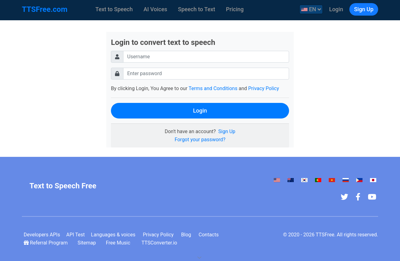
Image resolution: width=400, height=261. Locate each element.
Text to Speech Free (62, 186)
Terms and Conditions (213, 88)
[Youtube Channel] (374, 196)
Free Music (109, 243)
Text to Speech (113, 9)
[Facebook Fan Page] (360, 196)
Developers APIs (40, 235)
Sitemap (81, 243)
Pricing (235, 9)
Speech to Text (196, 9)
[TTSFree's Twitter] (346, 196)
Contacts (203, 235)
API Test (71, 235)
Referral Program (44, 243)
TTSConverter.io (148, 243)
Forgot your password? (200, 140)
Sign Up (363, 9)
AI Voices (155, 9)
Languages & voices (108, 235)
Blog (181, 235)
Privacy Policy (263, 88)
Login (336, 9)
